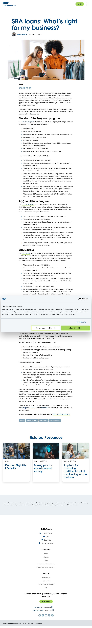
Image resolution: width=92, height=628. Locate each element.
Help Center (46, 577)
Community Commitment (46, 564)
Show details (81, 322)
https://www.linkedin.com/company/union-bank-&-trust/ (49, 615)
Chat (47, 537)
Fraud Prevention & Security (46, 567)
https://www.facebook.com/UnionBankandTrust (39, 615)
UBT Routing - (38, 607)
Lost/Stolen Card (46, 581)
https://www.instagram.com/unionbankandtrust (52, 615)
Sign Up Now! (46, 601)
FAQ (46, 588)
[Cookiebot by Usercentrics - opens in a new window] (81, 298)
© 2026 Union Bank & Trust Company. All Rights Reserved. (18, 623)
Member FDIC (38, 623)
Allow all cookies (75, 328)
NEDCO (33, 408)
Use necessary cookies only (46, 328)
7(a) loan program (28, 122)
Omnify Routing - (38, 610)
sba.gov (25, 408)
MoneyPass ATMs (47, 543)
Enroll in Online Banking (46, 584)
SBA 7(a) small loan (28, 205)
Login (80, 4)
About (46, 554)
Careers (46, 557)
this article (44, 408)
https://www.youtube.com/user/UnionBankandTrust (46, 615)
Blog (46, 560)
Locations (47, 540)
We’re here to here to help (61, 414)
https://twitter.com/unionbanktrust (43, 615)
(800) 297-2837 (47, 533)
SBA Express (26, 253)
